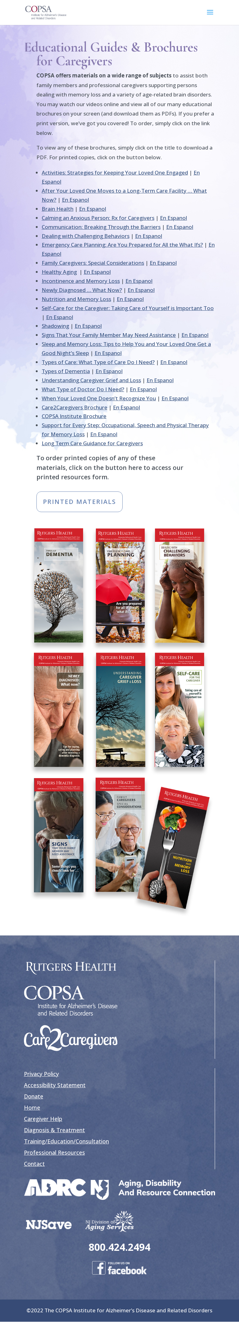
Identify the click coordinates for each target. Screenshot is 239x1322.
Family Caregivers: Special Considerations (93, 262)
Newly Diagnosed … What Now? (82, 290)
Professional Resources (54, 1152)
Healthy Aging (59, 271)
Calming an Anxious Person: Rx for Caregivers (98, 217)
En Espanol (75, 199)
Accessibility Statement (55, 1085)
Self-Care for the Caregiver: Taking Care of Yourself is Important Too (128, 308)
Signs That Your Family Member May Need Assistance (109, 334)
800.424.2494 (119, 1247)
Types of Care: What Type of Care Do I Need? (98, 362)
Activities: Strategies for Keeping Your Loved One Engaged (115, 172)
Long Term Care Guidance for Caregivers (92, 443)
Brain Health (57, 208)
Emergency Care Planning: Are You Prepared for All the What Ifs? (122, 244)
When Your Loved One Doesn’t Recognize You (99, 398)
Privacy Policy (41, 1074)
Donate (33, 1096)
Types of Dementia (66, 371)
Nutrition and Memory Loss (76, 299)
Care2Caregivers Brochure (74, 407)
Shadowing (55, 325)
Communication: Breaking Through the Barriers (101, 226)
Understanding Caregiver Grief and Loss (91, 380)
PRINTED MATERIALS (79, 501)
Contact (34, 1163)
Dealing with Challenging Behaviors (85, 235)
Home (32, 1107)
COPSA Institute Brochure (74, 416)
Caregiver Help (43, 1118)
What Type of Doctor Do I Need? (83, 389)
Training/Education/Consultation (66, 1141)
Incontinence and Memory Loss (81, 280)
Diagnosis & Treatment (54, 1130)
